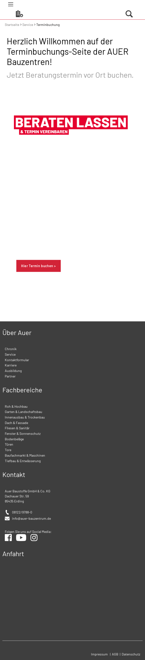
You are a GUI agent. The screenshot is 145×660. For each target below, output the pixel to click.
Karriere (11, 365)
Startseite (12, 25)
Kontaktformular (17, 360)
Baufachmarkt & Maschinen (25, 455)
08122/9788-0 (22, 512)
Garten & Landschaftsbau (23, 412)
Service (28, 25)
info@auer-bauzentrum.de (31, 518)
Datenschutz (131, 654)
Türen (9, 444)
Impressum (99, 654)
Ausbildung (13, 371)
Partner (10, 376)
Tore (8, 450)
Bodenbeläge (14, 439)
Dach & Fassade (16, 423)
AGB (115, 654)
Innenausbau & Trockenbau (25, 417)
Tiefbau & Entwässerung (23, 461)
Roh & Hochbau (16, 406)
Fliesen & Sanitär (17, 428)
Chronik (11, 349)
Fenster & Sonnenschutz (23, 433)
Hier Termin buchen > (38, 266)
